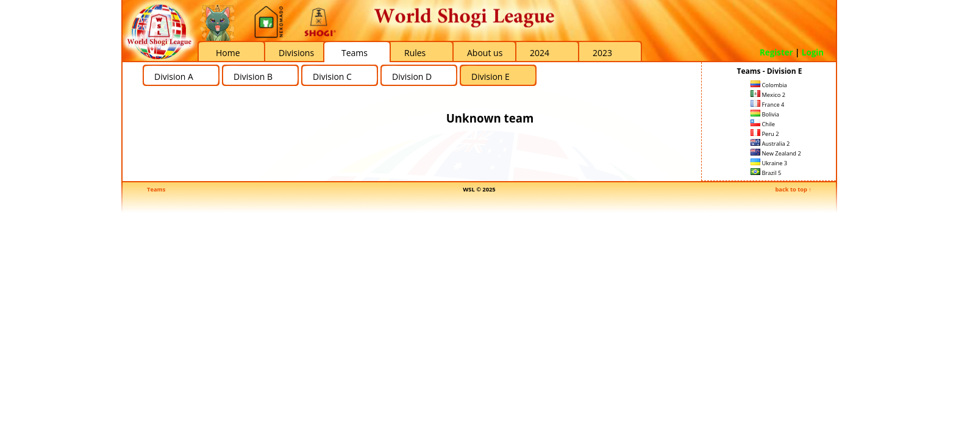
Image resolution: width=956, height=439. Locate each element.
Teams (354, 53)
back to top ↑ (793, 189)
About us (484, 53)
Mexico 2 (768, 95)
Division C (332, 76)
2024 (539, 53)
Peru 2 (765, 134)
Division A (173, 76)
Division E (490, 76)
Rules (415, 53)
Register (776, 52)
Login (813, 52)
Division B (253, 76)
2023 (602, 53)
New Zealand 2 (776, 153)
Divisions (296, 53)
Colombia (769, 85)
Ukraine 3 (769, 163)
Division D (412, 76)
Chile (763, 124)
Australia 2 (770, 144)
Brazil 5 (766, 173)
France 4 (767, 105)
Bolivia (765, 114)
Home (228, 53)
